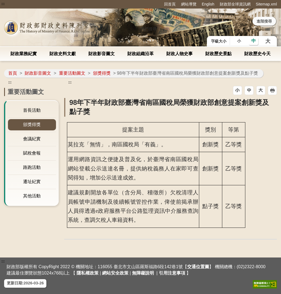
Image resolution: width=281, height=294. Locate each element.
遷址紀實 (32, 181)
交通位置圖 (198, 266)
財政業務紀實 (23, 53)
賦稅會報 (32, 153)
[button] (237, 90)
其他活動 (32, 196)
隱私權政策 (88, 273)
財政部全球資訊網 (235, 4)
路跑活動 (32, 167)
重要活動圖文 (72, 73)
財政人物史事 (179, 53)
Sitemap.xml (266, 4)
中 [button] (253, 40)
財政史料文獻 (62, 53)
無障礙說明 (143, 273)
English (208, 4)
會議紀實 (32, 138)
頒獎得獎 (102, 73)
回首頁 (170, 4)
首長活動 (32, 110)
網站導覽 (188, 4)
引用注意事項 (172, 273)
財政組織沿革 (140, 53)
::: (3, 4)
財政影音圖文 (101, 53)
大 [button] (267, 41)
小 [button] (239, 41)
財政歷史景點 (218, 53)
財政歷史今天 (257, 53)
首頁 (12, 73)
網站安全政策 (115, 273)
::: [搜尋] (141, 21)
